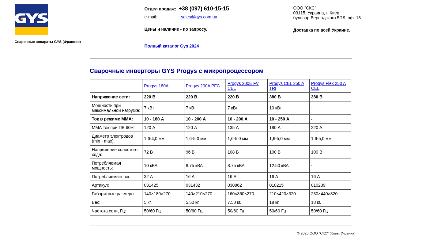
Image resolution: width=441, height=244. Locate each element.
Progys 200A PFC (203, 85)
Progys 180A (156, 85)
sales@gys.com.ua (199, 16)
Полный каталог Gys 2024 (171, 46)
